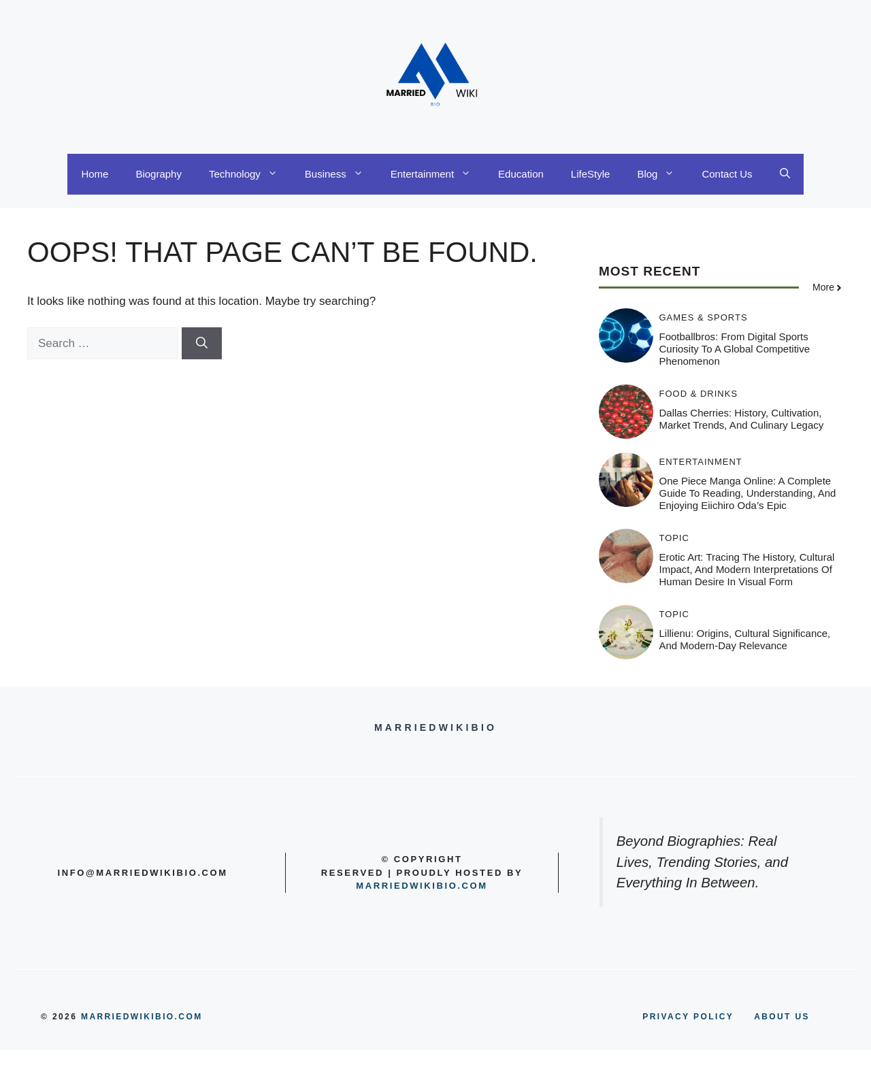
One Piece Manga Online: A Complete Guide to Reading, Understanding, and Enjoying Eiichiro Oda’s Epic (747, 493)
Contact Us (727, 174)
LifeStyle (590, 174)
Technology (250, 174)
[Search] (202, 343)
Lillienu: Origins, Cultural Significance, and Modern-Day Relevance (745, 639)
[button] (785, 174)
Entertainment (437, 174)
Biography (158, 174)
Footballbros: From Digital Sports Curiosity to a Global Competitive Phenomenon (734, 349)
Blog (662, 174)
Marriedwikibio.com (421, 886)
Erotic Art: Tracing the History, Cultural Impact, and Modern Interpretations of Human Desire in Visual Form (747, 569)
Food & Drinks (698, 393)
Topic (674, 538)
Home (94, 174)
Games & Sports (703, 317)
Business (341, 174)
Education (521, 174)
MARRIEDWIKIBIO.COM (142, 1016)
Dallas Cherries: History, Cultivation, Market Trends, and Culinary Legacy (741, 419)
